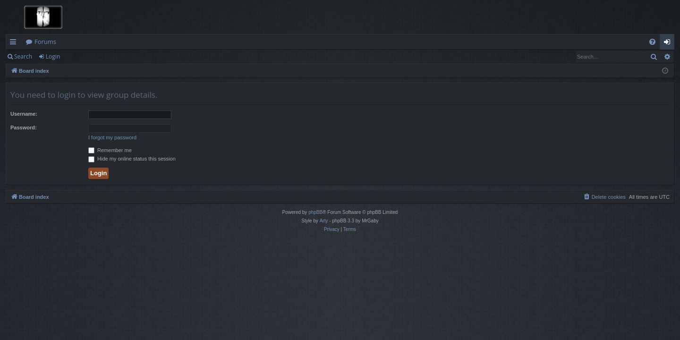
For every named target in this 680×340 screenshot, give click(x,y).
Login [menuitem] (668, 43)
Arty (324, 220)
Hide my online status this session (132, 159)
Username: (23, 114)
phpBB (315, 212)
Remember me (110, 150)
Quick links (14, 43)
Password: (23, 127)
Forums (45, 41)
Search (23, 56)
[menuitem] (652, 42)
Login (53, 56)
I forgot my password (112, 137)
